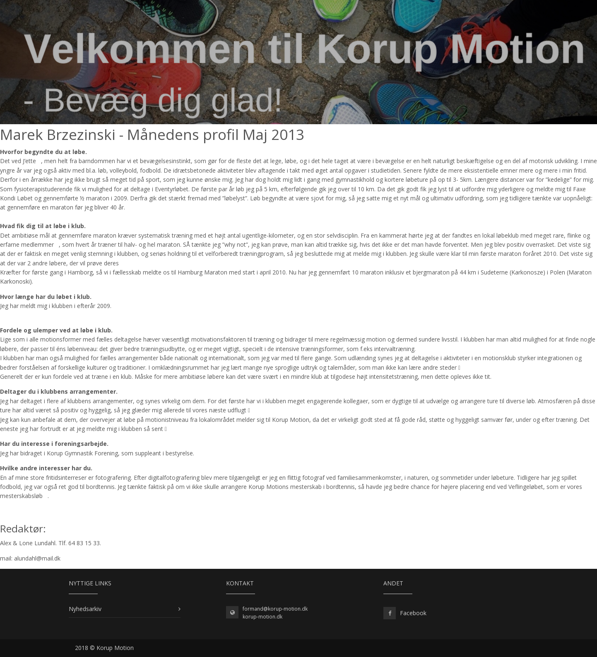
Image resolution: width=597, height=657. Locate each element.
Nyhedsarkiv (85, 609)
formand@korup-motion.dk (275, 608)
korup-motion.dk (262, 616)
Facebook (413, 613)
